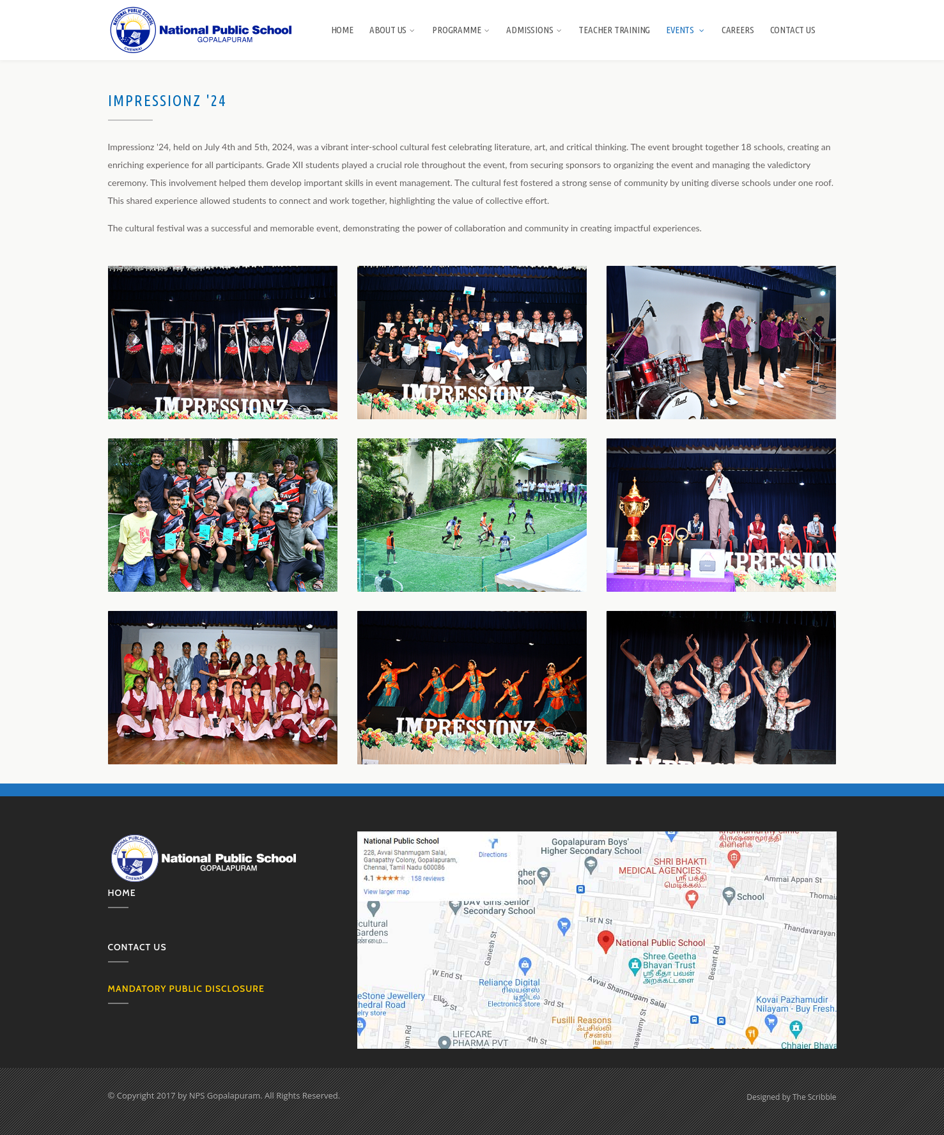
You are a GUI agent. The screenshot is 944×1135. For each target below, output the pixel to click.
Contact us (137, 947)
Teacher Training (614, 29)
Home (342, 29)
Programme (461, 29)
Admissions (534, 29)
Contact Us (793, 29)
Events (686, 29)
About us (392, 29)
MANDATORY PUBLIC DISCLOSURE (186, 988)
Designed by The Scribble (791, 1097)
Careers (738, 29)
